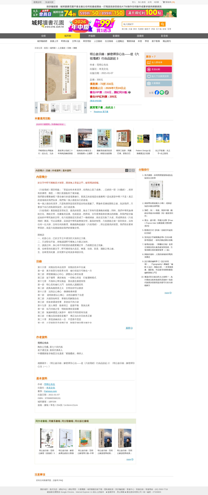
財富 (164, 29)
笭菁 (169, 29)
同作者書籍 (41, 421)
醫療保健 (131, 41)
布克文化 (103, 69)
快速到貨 (49, 2)
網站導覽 (72, 489)
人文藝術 (98, 41)
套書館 (116, 36)
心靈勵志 (120, 41)
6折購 (156, 2)
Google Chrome (67, 492)
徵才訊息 (53, 489)
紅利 (150, 2)
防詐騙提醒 (120, 489)
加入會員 (142, 2)
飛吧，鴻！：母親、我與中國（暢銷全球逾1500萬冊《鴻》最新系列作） (158, 213)
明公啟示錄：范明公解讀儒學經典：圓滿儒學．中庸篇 (105, 453)
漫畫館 (140, 36)
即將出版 (65, 41)
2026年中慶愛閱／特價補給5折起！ (51, 124)
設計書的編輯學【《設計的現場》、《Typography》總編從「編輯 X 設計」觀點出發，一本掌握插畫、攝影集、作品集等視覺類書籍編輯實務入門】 (158, 267)
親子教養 (156, 41)
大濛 (130, 29)
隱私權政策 (109, 489)
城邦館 (67, 36)
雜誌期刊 (167, 41)
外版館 (91, 36)
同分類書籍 (67, 421)
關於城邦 (44, 489)
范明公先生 (102, 65)
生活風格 (109, 41)
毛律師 (141, 29)
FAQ (61, 480)
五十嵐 (159, 29)
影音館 (164, 36)
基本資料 (67, 170)
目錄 (48, 170)
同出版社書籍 (82, 421)
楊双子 (147, 29)
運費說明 (37, 2)
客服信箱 (140, 489)
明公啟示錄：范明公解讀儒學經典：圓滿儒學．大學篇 (124, 453)
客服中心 (130, 489)
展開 (129, 328)
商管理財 (87, 41)
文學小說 (76, 41)
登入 (134, 2)
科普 (140, 41)
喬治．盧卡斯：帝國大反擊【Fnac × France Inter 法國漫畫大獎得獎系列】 (158, 223)
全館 (43, 36)
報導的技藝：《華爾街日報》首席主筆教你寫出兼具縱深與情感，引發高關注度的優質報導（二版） (158, 247)
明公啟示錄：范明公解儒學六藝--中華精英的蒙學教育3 (86, 453)
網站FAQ (63, 489)
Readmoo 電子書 (101, 112)
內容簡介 (40, 170)
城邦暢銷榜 (42, 41)
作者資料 (56, 170)
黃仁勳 (124, 29)
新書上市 (54, 41)
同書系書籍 (54, 421)
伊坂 (153, 29)
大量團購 (81, 489)
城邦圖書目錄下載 (94, 489)
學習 (147, 41)
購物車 (170, 2)
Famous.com (50, 391)
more (168, 293)
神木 (135, 29)
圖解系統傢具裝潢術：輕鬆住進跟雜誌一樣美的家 (104, 153)
